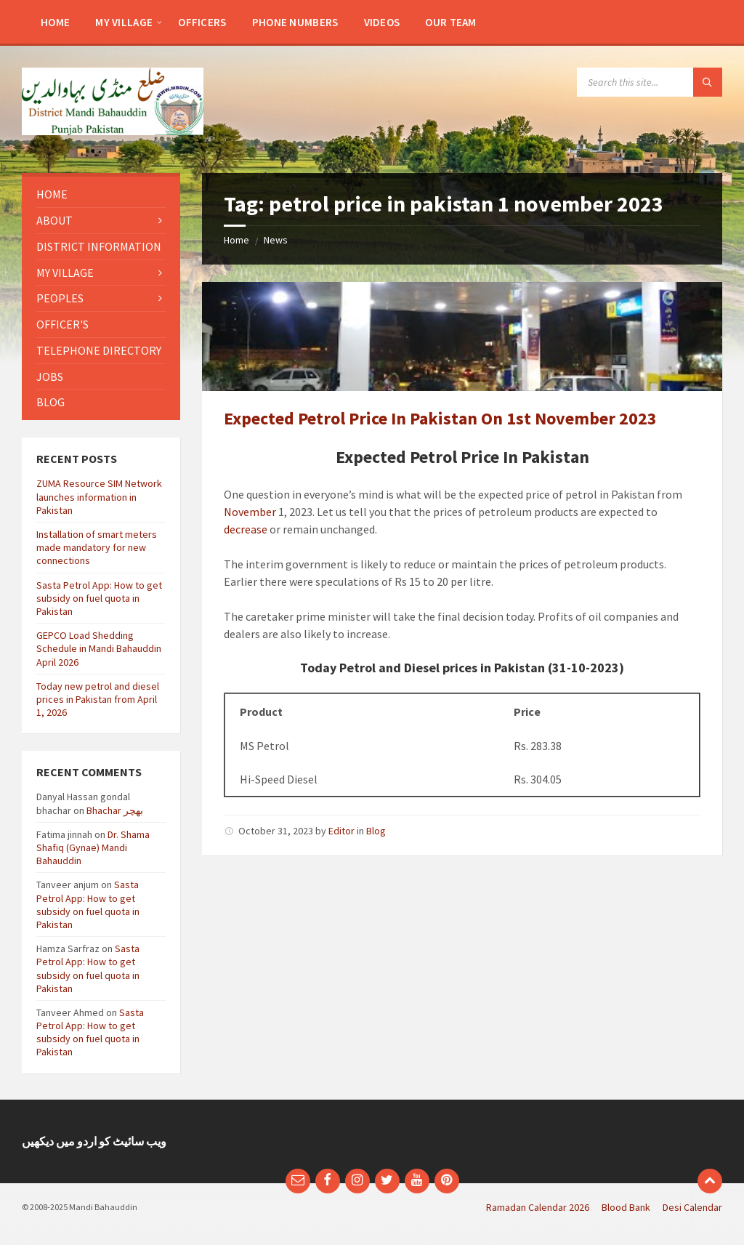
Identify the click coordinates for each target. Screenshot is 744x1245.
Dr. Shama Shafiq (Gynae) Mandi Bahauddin (93, 847)
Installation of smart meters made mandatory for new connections (96, 547)
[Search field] (649, 82)
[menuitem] (55, 21)
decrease (245, 529)
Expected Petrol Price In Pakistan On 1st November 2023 (440, 418)
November (250, 511)
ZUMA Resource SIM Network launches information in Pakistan (99, 496)
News (276, 239)
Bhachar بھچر (114, 810)
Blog (376, 830)
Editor (341, 830)
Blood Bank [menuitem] (626, 1207)
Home (236, 239)
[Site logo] (112, 131)
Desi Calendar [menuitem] (692, 1207)
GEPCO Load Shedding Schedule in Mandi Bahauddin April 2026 (98, 648)
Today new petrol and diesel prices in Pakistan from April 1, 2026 (97, 699)
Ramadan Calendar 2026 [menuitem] (537, 1207)
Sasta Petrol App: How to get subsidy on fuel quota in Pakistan (99, 598)
